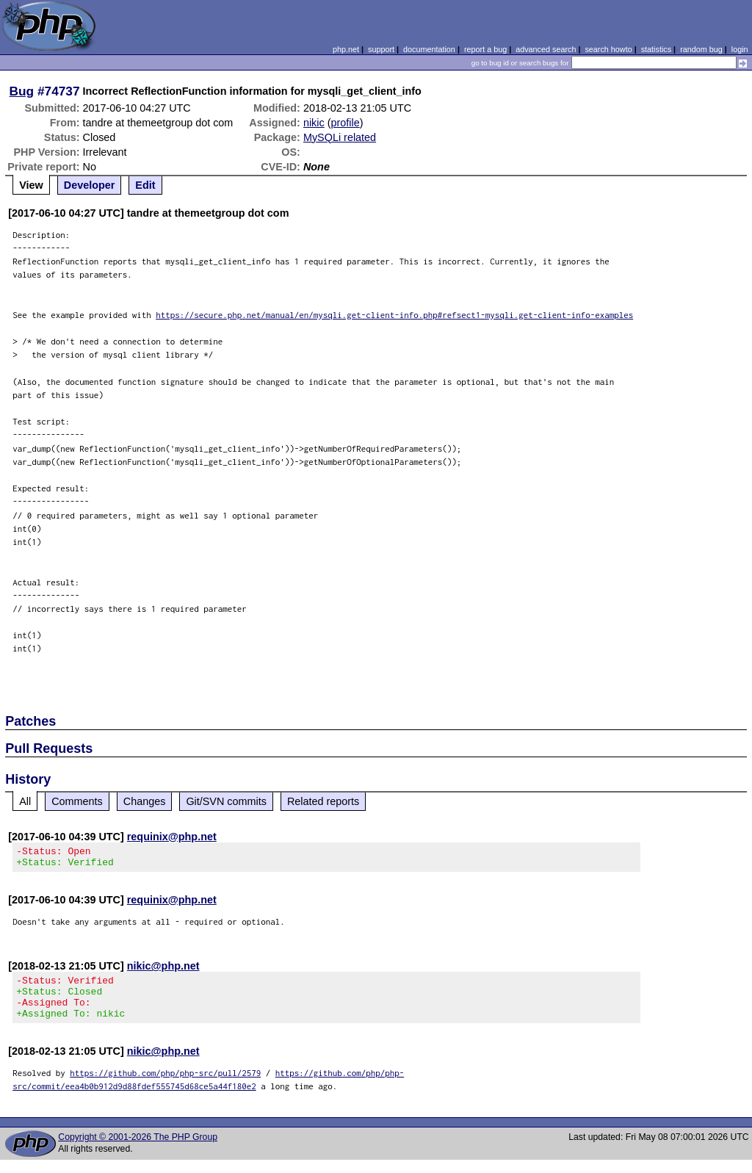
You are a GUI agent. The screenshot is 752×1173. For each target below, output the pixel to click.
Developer (89, 185)
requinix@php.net (172, 836)
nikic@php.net (163, 970)
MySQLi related (339, 137)
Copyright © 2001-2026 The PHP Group (137, 1150)
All (25, 801)
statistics (656, 49)
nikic (314, 123)
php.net (346, 49)
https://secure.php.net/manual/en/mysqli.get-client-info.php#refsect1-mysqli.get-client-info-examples (394, 315)
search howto (608, 49)
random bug (701, 49)
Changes (144, 801)
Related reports (323, 801)
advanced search (546, 49)
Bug (22, 91)
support (381, 49)
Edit (145, 185)
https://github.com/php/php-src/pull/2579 (165, 1086)
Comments (77, 801)
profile (345, 123)
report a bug (485, 49)
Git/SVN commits (226, 801)
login (739, 49)
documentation (429, 49)
